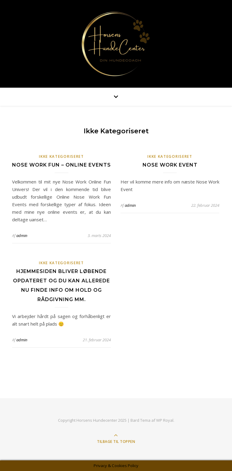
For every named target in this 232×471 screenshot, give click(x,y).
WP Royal (164, 420)
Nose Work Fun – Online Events (61, 165)
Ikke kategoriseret (61, 156)
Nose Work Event (170, 165)
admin (21, 235)
